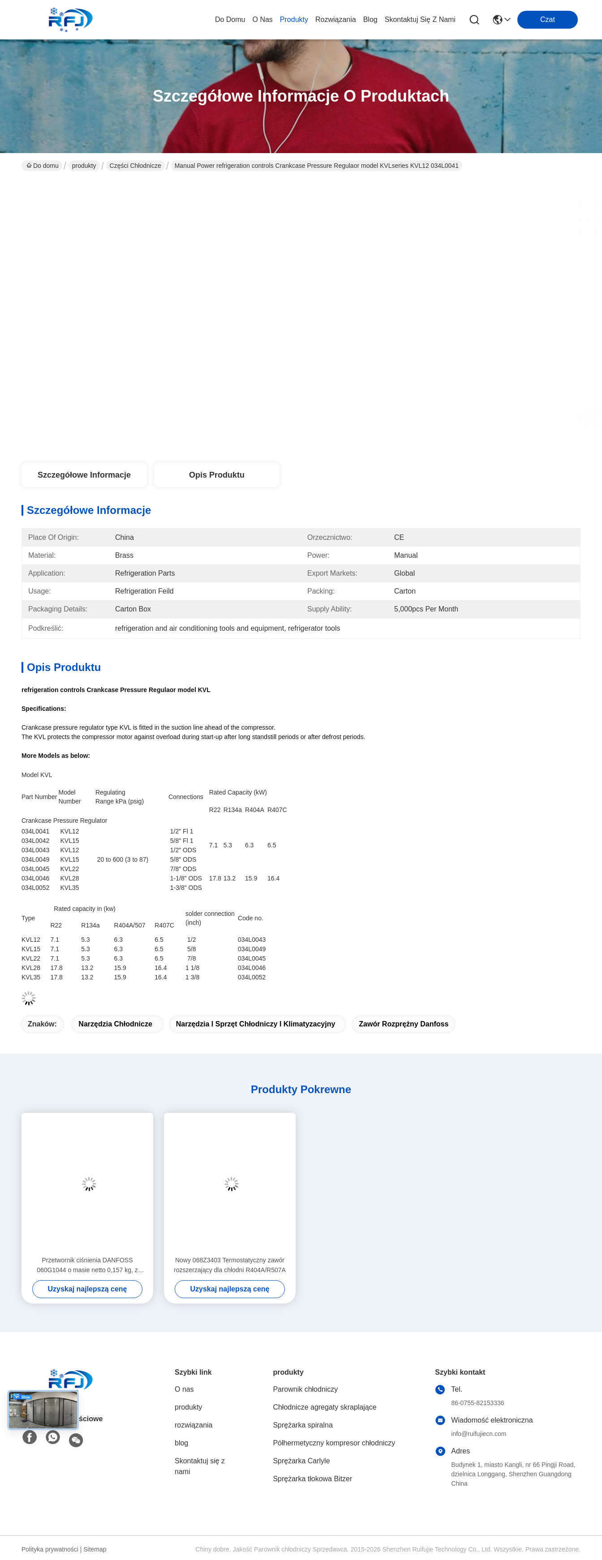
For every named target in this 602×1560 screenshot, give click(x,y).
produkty (294, 19)
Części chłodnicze (135, 165)
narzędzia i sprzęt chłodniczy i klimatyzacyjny (255, 1024)
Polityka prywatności (50, 1549)
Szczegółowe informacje (84, 474)
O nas (262, 19)
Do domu (230, 19)
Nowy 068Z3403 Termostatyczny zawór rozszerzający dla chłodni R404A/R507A (230, 1265)
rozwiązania (335, 19)
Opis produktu (217, 474)
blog (370, 19)
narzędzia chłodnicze (115, 1024)
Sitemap (94, 1549)
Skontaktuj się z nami (420, 19)
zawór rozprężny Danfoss (403, 1024)
